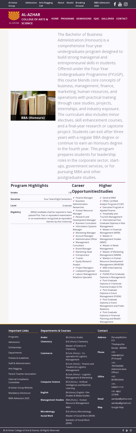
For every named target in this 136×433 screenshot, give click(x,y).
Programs (67, 18)
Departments (15, 352)
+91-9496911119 (117, 386)
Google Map (117, 407)
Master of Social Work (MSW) (80, 415)
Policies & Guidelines (19, 358)
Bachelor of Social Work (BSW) (78, 422)
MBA (68, 407)
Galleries (107, 18)
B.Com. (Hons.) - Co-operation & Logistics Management (76, 356)
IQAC (96, 18)
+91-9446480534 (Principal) (117, 355)
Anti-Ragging (15, 368)
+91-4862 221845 (116, 393)
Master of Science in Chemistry (76, 347)
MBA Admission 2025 (19, 398)
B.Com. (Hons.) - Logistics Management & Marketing (79, 376)
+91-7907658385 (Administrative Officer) (118, 367)
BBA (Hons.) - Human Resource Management (77, 401)
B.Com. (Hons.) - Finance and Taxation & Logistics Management (80, 367)
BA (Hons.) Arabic (74, 337)
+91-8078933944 (117, 378)
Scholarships (15, 347)
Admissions (31, 2)
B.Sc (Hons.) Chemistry (77, 341)
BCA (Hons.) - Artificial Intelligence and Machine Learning (78, 385)
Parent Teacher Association (22, 373)
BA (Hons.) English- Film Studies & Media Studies (78, 394)
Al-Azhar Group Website (21, 387)
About (61, 2)
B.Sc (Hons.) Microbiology (78, 411)
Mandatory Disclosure (20, 393)
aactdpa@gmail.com (119, 403)
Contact (121, 18)
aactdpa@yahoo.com (119, 398)
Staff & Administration (19, 363)
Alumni (70, 2)
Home (55, 18)
